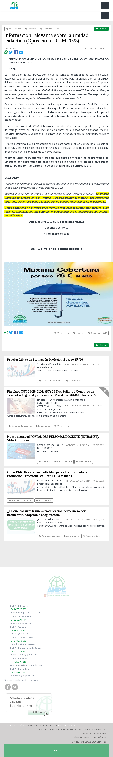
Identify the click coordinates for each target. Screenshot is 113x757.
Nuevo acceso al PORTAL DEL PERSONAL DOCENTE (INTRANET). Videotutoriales (53, 438)
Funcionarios (43, 426)
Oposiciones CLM (49, 28)
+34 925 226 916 (18, 661)
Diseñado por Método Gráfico (88, 737)
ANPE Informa (13, 28)
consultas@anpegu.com (23, 644)
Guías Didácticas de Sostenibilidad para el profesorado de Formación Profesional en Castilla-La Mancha (47, 474)
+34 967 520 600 (18, 609)
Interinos (30, 28)
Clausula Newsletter (93, 733)
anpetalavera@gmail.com (23, 654)
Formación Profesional (50, 380)
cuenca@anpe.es (19, 633)
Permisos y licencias (49, 536)
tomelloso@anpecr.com (22, 675)
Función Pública (63, 461)
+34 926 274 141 (18, 619)
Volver (101, 28)
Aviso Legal (99, 729)
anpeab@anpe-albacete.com (25, 612)
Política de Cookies (78, 729)
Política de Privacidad (52, 729)
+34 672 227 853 (18, 651)
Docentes (44, 461)
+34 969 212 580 (18, 630)
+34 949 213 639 (18, 640)
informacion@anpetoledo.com (26, 665)
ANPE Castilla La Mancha (42, 725)
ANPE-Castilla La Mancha (96, 48)
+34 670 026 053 (18, 672)
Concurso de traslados (20, 426)
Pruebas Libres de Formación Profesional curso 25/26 (45, 360)
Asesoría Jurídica (92, 536)
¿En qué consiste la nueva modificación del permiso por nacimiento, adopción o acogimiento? (46, 513)
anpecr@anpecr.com (21, 623)
